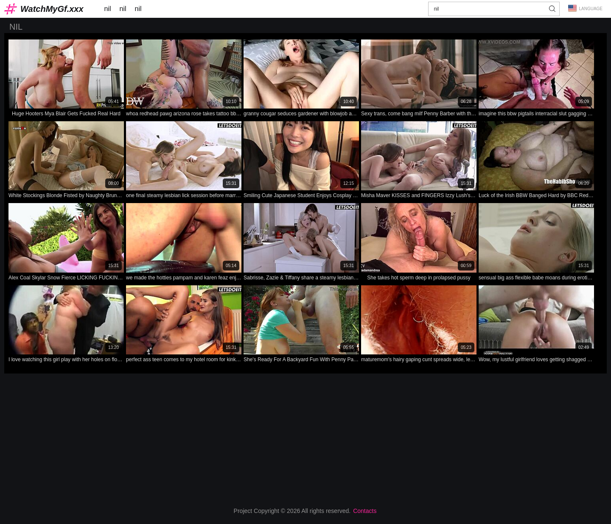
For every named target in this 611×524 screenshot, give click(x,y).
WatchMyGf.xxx (52, 9)
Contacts (364, 510)
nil (107, 8)
